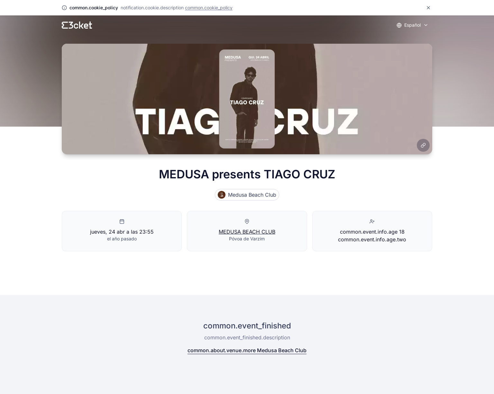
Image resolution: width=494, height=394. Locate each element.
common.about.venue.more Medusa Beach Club (247, 350)
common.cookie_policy (209, 7)
